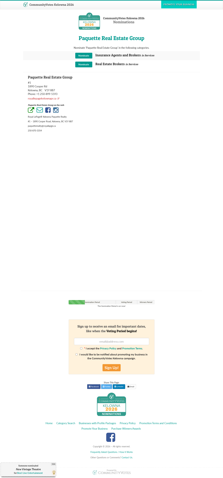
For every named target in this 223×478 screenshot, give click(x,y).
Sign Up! (112, 367)
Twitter (106, 386)
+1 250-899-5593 (46, 94)
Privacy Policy (108, 348)
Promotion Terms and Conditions (158, 423)
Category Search (65, 423)
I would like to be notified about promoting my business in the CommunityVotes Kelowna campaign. (112, 356)
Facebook (94, 386)
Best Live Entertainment (30, 472)
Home (49, 423)
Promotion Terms (132, 348)
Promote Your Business (94, 428)
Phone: (32, 94)
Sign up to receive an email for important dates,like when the (111, 328)
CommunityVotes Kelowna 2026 (48, 5)
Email (130, 386)
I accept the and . (111, 348)
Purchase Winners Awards (126, 428)
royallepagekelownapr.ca (42, 98)
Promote (179, 4)
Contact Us (127, 457)
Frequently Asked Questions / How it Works (111, 452)
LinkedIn (118, 386)
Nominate (83, 55)
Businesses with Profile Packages (97, 423)
